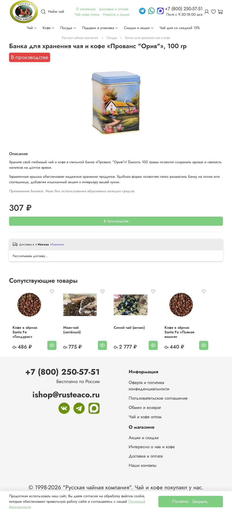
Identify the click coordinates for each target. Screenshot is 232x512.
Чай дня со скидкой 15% (180, 27)
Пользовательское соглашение (158, 398)
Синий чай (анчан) (134, 332)
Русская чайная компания (80, 37)
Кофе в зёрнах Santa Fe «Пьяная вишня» (192, 334)
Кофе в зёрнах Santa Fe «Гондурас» (26, 334)
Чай (32, 27)
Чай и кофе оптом (145, 416)
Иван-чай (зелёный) (81, 332)
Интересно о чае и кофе (152, 446)
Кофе (49, 27)
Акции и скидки (144, 437)
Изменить (57, 244)
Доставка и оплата (146, 456)
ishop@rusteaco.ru (66, 394)
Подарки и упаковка (100, 27)
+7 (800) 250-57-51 (62, 372)
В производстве (116, 221)
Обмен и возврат (145, 407)
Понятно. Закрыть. (190, 501)
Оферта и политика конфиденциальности (149, 385)
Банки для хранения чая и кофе (147, 37)
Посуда (68, 27)
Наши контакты (142, 465)
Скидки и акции (139, 27)
